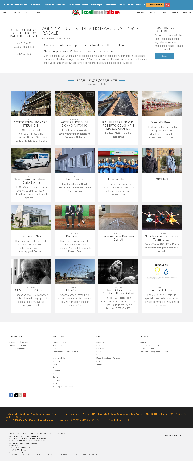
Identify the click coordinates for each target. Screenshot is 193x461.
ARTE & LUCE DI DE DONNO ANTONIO (75, 124)
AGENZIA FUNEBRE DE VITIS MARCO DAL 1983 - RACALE (24, 33)
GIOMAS (162, 179)
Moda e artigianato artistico (108, 358)
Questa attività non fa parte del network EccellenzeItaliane (85, 45)
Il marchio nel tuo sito (18, 342)
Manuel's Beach (162, 122)
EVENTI (152, 12)
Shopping (57, 380)
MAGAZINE (141, 12)
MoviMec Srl (74, 290)
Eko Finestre (74, 179)
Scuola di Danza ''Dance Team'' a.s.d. (161, 238)
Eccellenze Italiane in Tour (151, 345)
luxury (55, 364)
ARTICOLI (163, 12)
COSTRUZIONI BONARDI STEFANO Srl (31, 124)
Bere (98, 345)
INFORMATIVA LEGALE (92, 455)
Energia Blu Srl (118, 179)
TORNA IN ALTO (173, 435)
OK (167, 5)
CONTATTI (13, 455)
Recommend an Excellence (165, 29)
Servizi (99, 361)
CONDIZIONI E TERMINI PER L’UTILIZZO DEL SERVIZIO (58, 455)
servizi (56, 377)
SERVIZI (38, 12)
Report (164, 56)
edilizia (56, 355)
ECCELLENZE (16, 12)
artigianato (57, 345)
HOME (4, 12)
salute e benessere (61, 374)
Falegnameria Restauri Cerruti (118, 238)
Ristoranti (100, 348)
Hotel (98, 352)
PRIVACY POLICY (27, 455)
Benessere (100, 355)
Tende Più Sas (31, 236)
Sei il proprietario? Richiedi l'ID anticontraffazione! (79, 51)
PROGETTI (144, 336)
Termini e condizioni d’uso (20, 345)
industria (56, 361)
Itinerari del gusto (147, 348)
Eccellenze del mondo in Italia (65, 352)
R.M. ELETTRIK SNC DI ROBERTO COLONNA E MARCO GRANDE (118, 125)
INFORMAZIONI (15, 336)
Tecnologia (101, 364)
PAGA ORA (187, 12)
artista (56, 348)
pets (55, 367)
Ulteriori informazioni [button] (155, 5)
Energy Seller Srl (161, 290)
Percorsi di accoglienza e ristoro (154, 352)
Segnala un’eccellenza (18, 348)
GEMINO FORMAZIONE (31, 290)
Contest (143, 342)
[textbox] (74, 133)
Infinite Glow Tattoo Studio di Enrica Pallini (118, 292)
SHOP (28, 12)
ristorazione (58, 371)
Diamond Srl (74, 236)
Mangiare (100, 342)
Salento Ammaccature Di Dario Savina (31, 181)
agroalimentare (59, 342)
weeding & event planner (63, 387)
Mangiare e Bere (59, 358)
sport (55, 383)
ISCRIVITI (175, 12)
